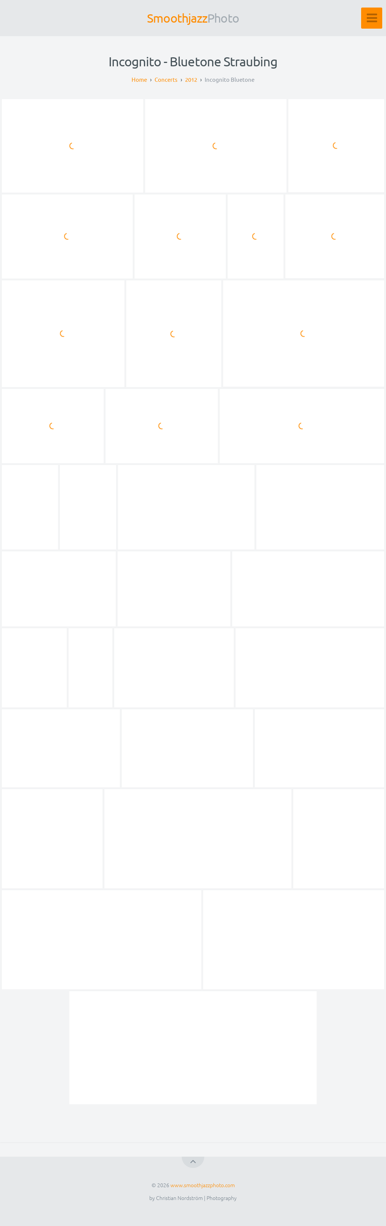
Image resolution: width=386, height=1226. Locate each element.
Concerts (166, 79)
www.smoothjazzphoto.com (202, 1185)
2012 (191, 79)
